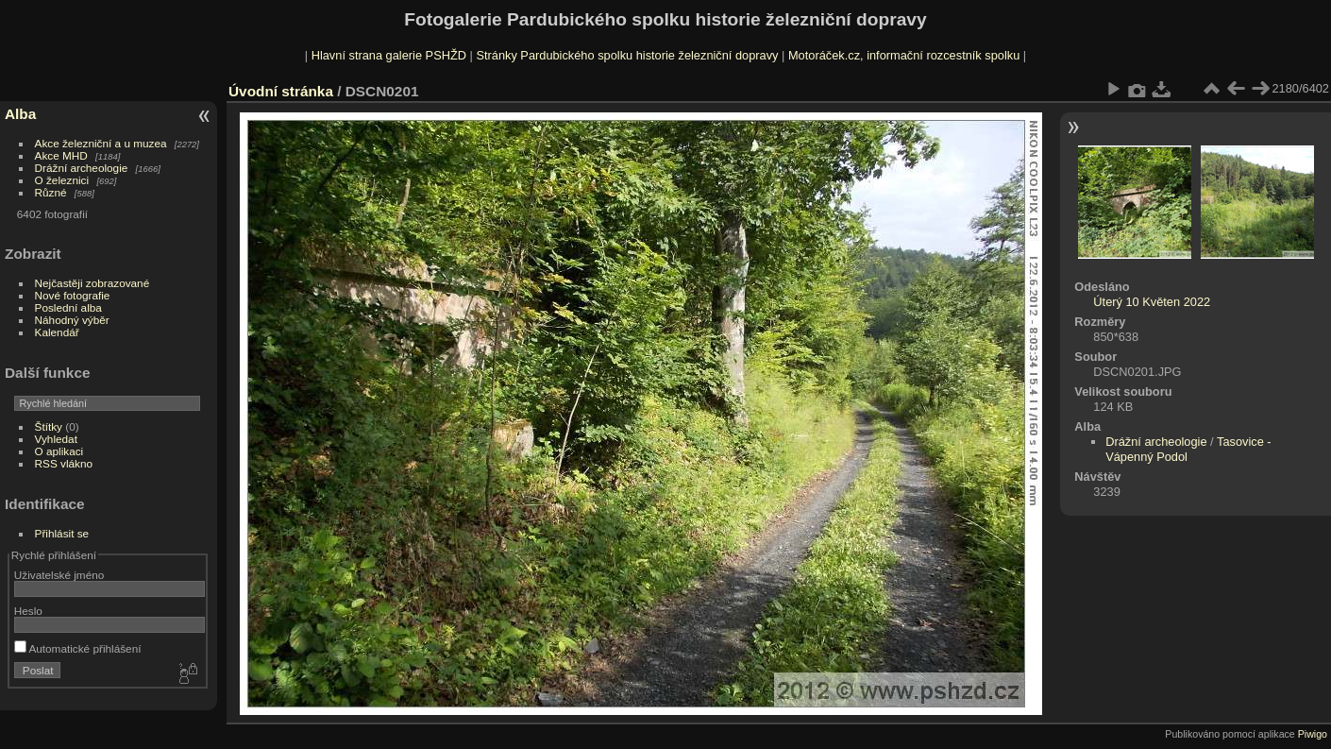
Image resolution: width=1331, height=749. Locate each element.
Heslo (28, 610)
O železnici (62, 180)
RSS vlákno (64, 463)
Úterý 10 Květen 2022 (1151, 302)
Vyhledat (56, 439)
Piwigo (1312, 734)
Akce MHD (61, 155)
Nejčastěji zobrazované (92, 283)
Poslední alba (68, 307)
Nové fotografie (72, 295)
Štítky (48, 426)
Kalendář (57, 332)
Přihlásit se (62, 533)
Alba (20, 114)
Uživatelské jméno (59, 575)
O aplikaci (59, 451)
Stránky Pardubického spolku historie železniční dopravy (627, 55)
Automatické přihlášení (78, 648)
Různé (51, 192)
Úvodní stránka (280, 91)
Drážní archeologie (81, 168)
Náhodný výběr (72, 320)
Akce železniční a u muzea (101, 143)
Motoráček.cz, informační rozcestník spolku (903, 55)
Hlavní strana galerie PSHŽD (389, 55)
